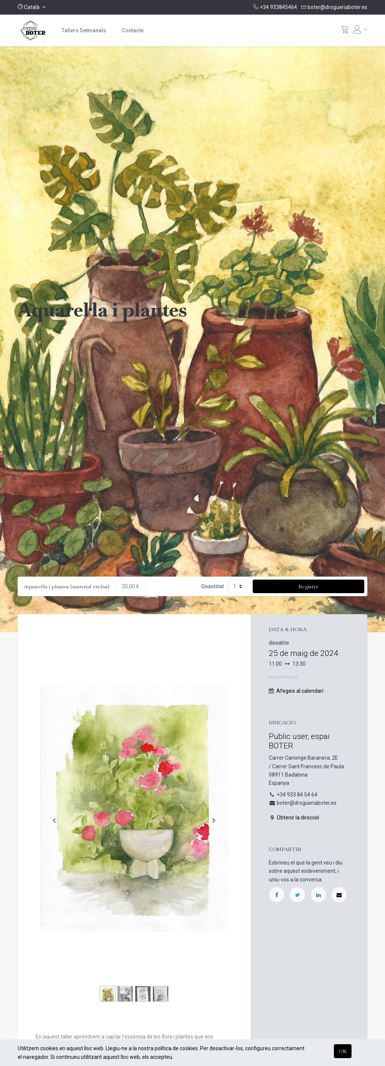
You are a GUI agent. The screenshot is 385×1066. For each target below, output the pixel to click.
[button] (31, 7)
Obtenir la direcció (298, 818)
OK (343, 1051)
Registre (308, 586)
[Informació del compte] (360, 29)
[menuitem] (84, 30)
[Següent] (214, 820)
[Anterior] (54, 820)
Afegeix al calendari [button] (299, 691)
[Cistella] (345, 31)
